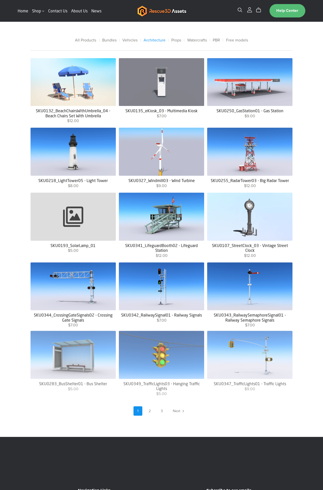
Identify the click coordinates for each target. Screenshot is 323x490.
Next (179, 411)
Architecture (155, 40)
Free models (237, 40)
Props (176, 40)
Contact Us (57, 10)
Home (23, 10)
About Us (79, 10)
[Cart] (260, 10)
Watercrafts (197, 40)
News (96, 10)
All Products (85, 40)
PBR (216, 40)
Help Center (287, 10)
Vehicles (130, 40)
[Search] (240, 10)
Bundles (109, 40)
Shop (38, 10)
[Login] (250, 9)
